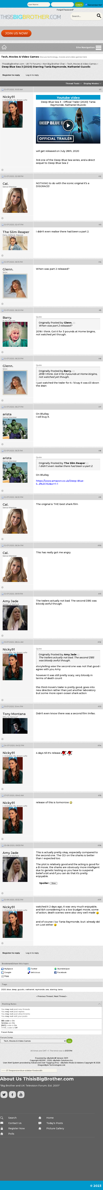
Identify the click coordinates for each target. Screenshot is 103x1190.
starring (53, 989)
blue (9, 989)
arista (7, 414)
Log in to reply (32, 75)
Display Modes (91, 83)
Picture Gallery (55, 1128)
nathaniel (30, 989)
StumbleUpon (63, 969)
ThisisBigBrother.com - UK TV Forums (21, 64)
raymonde (40, 989)
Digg (6, 976)
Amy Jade (10, 601)
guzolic (21, 989)
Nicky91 (9, 97)
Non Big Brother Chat (54, 64)
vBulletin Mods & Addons (72, 1063)
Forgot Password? (65, 10)
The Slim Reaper (16, 232)
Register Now (16, 1128)
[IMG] (3, 1025)
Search (12, 1117)
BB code (5, 1021)
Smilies (4, 1023)
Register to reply (11, 75)
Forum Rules (7, 1032)
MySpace (8, 969)
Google (7, 972)
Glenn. (8, 269)
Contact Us (15, 1123)
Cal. (5, 184)
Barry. (7, 318)
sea (47, 989)
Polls (11, 1133)
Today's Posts (54, 1123)
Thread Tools (72, 83)
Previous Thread (45, 996)
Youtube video (68, 98)
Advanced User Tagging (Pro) (45, 1063)
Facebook (62, 972)
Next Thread (60, 996)
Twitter (34, 969)
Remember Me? (93, 5)
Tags (4, 984)
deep (14, 989)
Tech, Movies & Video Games (81, 64)
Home (50, 1117)
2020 (3, 989)
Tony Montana (14, 714)
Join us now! (16, 33)
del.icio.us (35, 972)
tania (60, 989)
